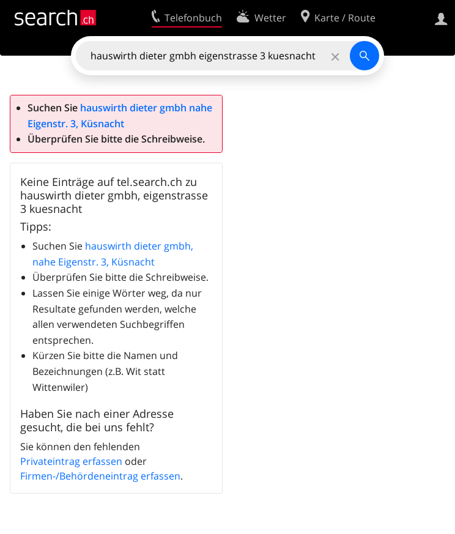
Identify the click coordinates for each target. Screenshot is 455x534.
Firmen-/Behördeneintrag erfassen (100, 476)
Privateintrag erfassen (71, 461)
